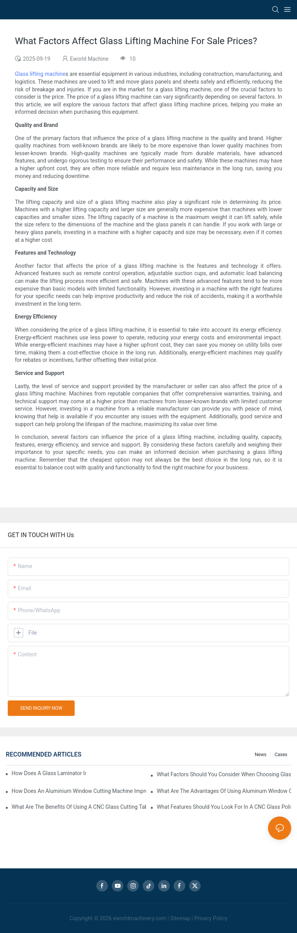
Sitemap (180, 918)
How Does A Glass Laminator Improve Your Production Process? (49, 773)
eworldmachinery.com (139, 918)
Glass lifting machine (40, 74)
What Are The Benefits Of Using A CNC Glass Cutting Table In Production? (79, 807)
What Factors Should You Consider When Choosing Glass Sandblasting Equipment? (224, 774)
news (260, 754)
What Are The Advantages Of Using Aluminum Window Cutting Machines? (224, 791)
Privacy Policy (210, 918)
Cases (281, 754)
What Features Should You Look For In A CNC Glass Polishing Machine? (224, 807)
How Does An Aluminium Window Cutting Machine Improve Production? (79, 791)
